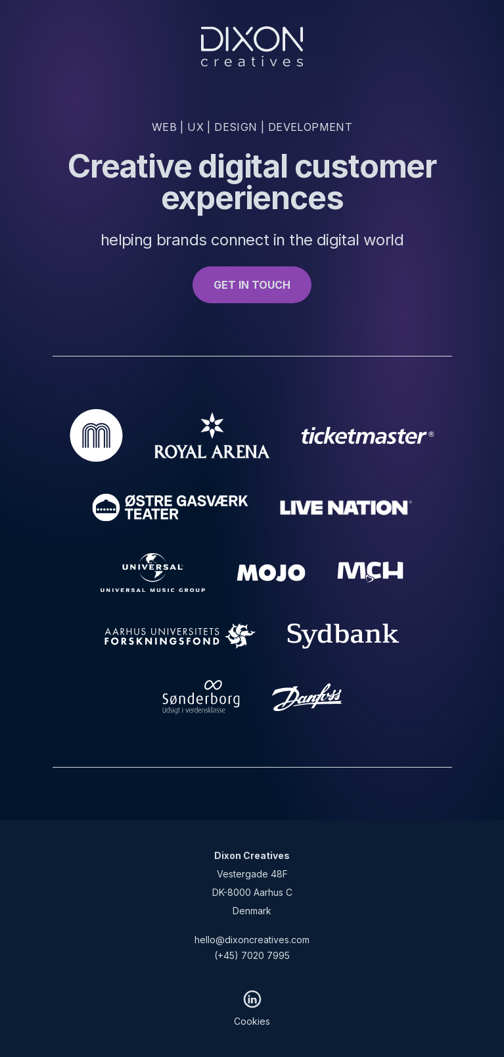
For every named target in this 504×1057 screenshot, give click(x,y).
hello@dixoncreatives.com (252, 939)
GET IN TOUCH (252, 284)
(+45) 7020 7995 (252, 955)
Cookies (252, 1021)
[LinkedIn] (252, 999)
